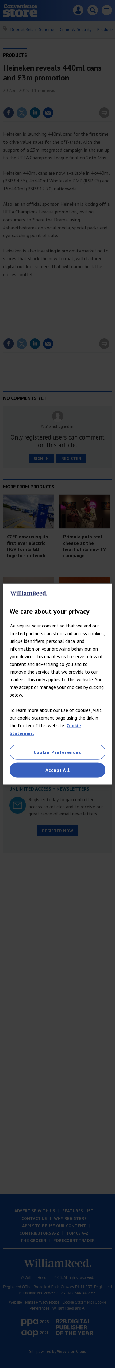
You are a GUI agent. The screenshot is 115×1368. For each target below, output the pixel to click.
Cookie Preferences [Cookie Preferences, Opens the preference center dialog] (57, 752)
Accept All (57, 770)
